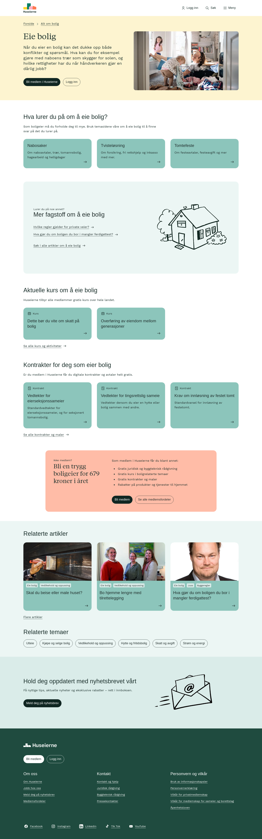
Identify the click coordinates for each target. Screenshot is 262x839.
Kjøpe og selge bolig (56, 643)
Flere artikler (32, 617)
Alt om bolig (50, 23)
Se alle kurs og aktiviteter (42, 346)
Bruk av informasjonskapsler (189, 781)
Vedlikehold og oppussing (95, 643)
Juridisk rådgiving (108, 788)
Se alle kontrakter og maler (43, 434)
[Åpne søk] (210, 8)
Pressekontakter (107, 801)
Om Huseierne (32, 781)
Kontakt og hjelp (107, 781)
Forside (28, 23)
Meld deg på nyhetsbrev (42, 703)
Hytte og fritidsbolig (134, 643)
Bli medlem (122, 499)
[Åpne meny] (229, 8)
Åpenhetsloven (180, 807)
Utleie (30, 643)
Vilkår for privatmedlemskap (189, 794)
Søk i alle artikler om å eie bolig (57, 245)
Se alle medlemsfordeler (154, 499)
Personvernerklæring (183, 788)
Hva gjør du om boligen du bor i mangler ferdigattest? (73, 234)
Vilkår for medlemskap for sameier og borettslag (202, 801)
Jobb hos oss (32, 788)
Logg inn (72, 82)
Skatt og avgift (165, 643)
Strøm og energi (194, 643)
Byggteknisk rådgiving (111, 794)
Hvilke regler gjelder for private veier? (61, 227)
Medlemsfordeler (34, 801)
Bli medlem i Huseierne (41, 82)
